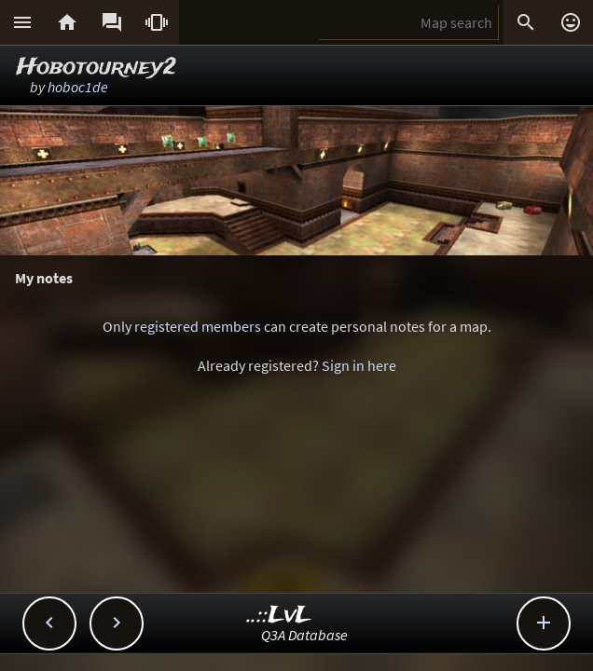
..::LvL (279, 615)
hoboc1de (78, 86)
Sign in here (359, 365)
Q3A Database (304, 634)
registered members (197, 326)
